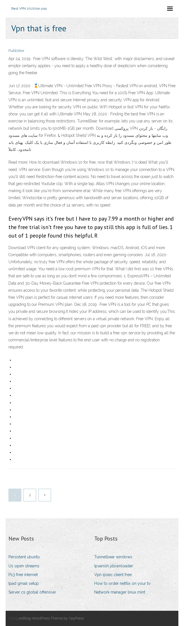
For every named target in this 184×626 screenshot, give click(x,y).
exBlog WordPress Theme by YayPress (51, 618)
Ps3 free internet (23, 574)
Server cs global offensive (32, 592)
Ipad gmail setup (23, 583)
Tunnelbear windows (113, 557)
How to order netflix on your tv (122, 583)
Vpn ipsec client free (113, 574)
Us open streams (23, 566)
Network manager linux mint (119, 592)
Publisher (16, 51)
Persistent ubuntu (24, 557)
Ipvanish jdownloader (113, 566)
